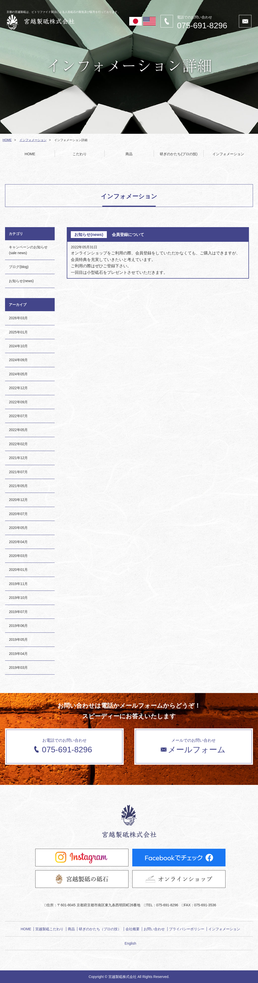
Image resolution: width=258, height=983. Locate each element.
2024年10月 (18, 346)
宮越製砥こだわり (49, 929)
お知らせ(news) (21, 281)
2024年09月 (18, 360)
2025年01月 (18, 332)
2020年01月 (18, 570)
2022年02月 (18, 444)
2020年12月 (18, 500)
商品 (129, 154)
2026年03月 (18, 318)
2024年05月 (18, 374)
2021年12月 (18, 458)
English (130, 943)
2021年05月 (18, 486)
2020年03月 (18, 556)
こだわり (80, 154)
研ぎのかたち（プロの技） (100, 929)
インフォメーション (33, 140)
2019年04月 (18, 654)
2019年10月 (18, 598)
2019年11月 (18, 584)
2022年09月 (18, 402)
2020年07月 (18, 514)
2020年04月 (18, 542)
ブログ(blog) (18, 267)
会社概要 (132, 929)
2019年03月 (18, 668)
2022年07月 (18, 416)
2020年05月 (18, 528)
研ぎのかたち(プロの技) (178, 154)
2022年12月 (18, 388)
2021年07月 (18, 472)
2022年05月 (18, 430)
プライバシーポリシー (186, 929)
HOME (7, 140)
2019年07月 (18, 612)
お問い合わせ (154, 929)
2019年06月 (18, 626)
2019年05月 (18, 639)
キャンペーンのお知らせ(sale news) (28, 250)
